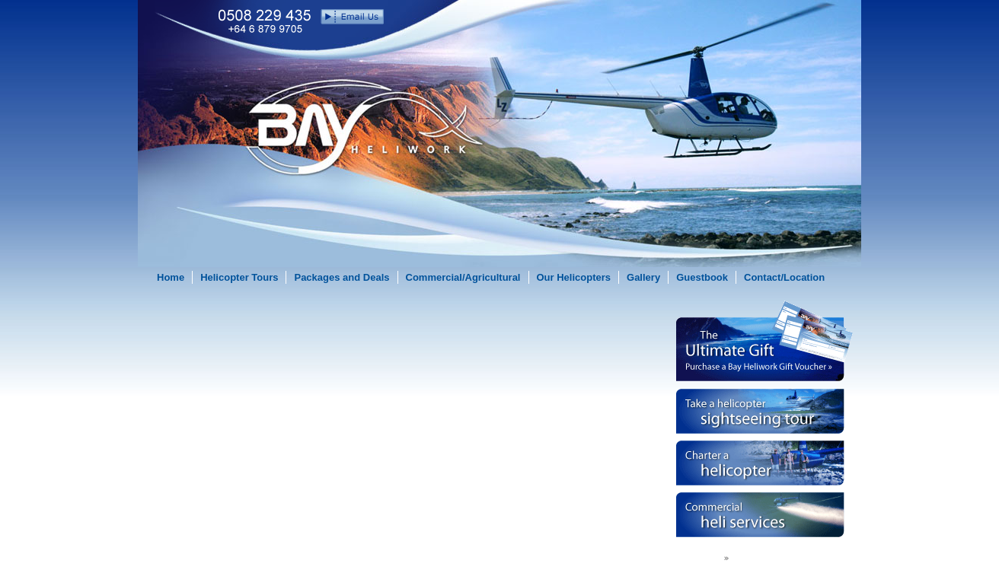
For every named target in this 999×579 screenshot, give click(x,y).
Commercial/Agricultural (463, 277)
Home (170, 277)
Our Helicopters (574, 277)
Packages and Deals (341, 277)
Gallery (643, 277)
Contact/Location (784, 277)
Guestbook (702, 277)
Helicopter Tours (239, 277)
